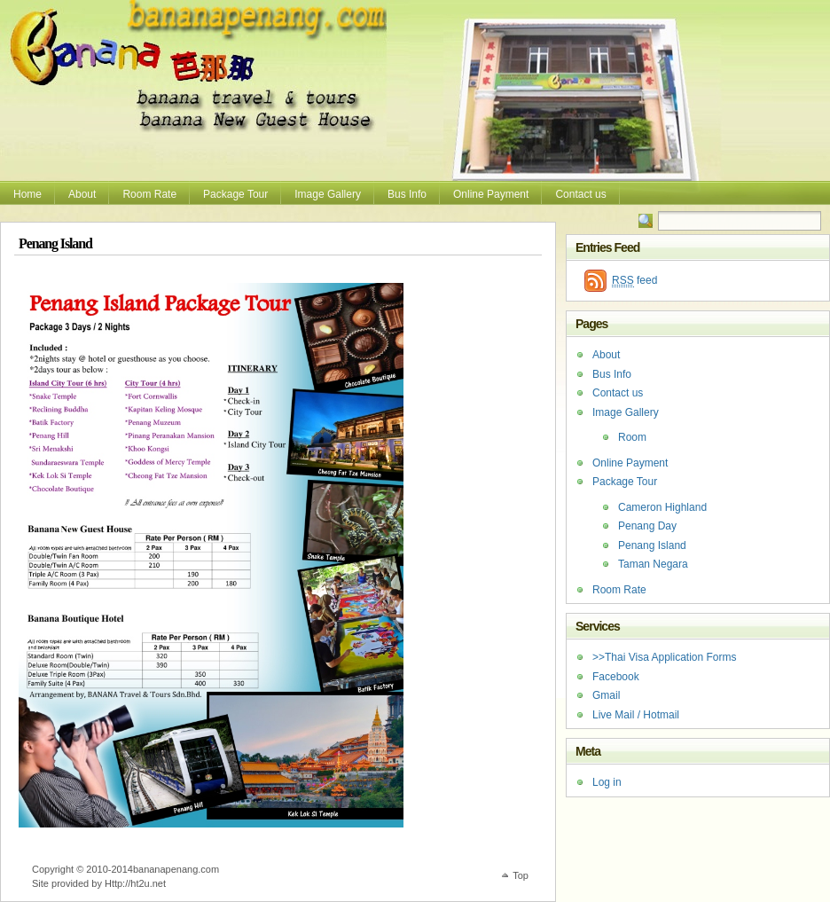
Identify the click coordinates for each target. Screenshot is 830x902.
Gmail (606, 695)
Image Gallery (327, 194)
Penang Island (652, 545)
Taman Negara (653, 564)
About (82, 194)
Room (632, 437)
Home (27, 194)
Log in (607, 782)
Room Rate (149, 194)
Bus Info (407, 194)
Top (521, 875)
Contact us (580, 194)
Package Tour (235, 194)
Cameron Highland (662, 507)
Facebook (615, 677)
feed (634, 280)
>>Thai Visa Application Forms (664, 657)
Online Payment (491, 194)
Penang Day (647, 526)
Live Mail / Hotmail (635, 715)
